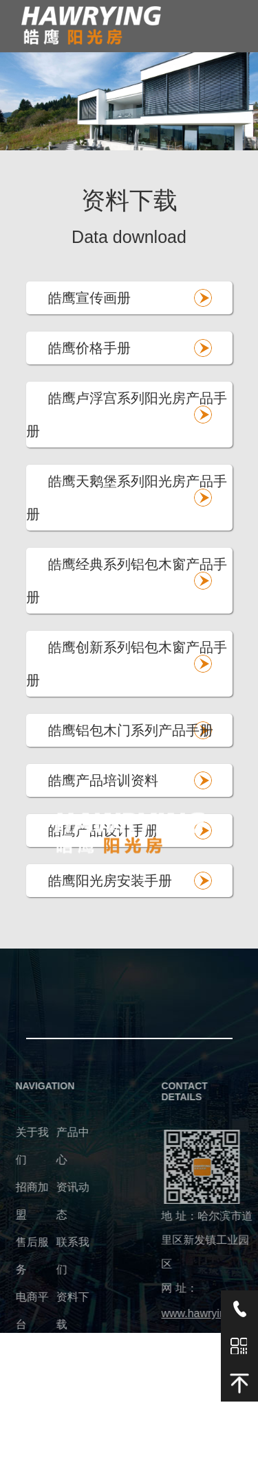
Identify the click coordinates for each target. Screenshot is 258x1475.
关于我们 (19, 1145)
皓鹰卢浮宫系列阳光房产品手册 (126, 415)
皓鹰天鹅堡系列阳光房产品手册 (126, 498)
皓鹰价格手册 (89, 348)
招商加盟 (19, 1200)
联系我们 (60, 1255)
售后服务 (19, 1255)
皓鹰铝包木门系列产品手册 (130, 730)
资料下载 (60, 1310)
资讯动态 (60, 1200)
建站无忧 (87, 1467)
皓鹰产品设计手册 (103, 830)
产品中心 (60, 1145)
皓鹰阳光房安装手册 (110, 880)
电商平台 (19, 1310)
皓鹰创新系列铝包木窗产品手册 (126, 664)
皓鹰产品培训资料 (103, 780)
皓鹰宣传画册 (89, 297)
